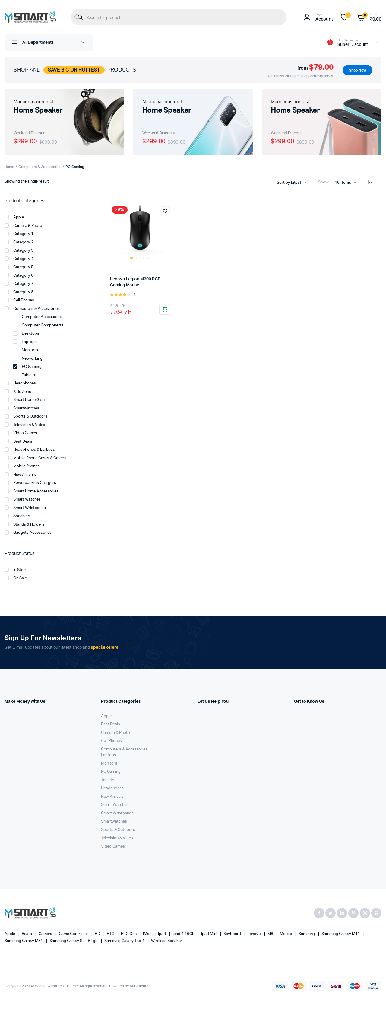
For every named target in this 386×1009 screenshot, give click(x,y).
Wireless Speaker (166, 941)
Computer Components (38, 325)
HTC (111, 934)
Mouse (286, 934)
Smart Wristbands (25, 507)
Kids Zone (18, 391)
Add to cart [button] (164, 309)
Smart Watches (23, 499)
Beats (27, 934)
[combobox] (291, 183)
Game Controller (74, 934)
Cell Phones (19, 300)
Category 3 (19, 250)
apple (10, 934)
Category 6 (19, 275)
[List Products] (379, 183)
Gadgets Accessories (28, 532)
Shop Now (357, 70)
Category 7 (19, 284)
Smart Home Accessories (32, 491)
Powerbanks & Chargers (30, 483)
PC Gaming (27, 366)
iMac (147, 934)
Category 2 (19, 242)
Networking (28, 358)
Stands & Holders (24, 524)
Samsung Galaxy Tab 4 (124, 941)
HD (98, 934)
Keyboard (232, 934)
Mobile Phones (22, 466)
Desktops (26, 333)
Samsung (307, 934)
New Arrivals (20, 474)
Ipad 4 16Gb (183, 934)
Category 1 (19, 234)
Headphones (20, 383)
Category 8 (19, 292)
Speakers (17, 516)
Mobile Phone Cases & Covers (35, 458)
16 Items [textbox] (343, 183)
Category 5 (19, 267)
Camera (46, 934)
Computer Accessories (38, 317)
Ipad (162, 934)
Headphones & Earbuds (30, 449)
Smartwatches (22, 408)
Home (9, 167)
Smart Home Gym (25, 400)
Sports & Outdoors (26, 416)
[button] (165, 211)
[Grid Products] (370, 183)
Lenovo (255, 934)
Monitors (25, 350)
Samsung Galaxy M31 (24, 941)
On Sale (16, 578)
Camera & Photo (23, 225)
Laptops (25, 341)
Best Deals (18, 441)
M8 (270, 934)
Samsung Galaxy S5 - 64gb (73, 941)
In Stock (16, 570)
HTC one (129, 934)
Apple (14, 217)
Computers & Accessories (39, 167)
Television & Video (25, 424)
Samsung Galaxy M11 (341, 934)
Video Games (21, 433)
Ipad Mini (209, 934)
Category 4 (19, 258)
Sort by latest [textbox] (289, 183)
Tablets (24, 375)
